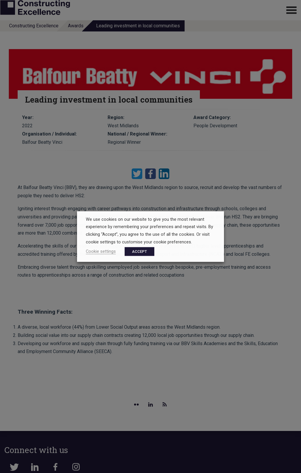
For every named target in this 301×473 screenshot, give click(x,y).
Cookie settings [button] (101, 251)
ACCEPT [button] (139, 251)
